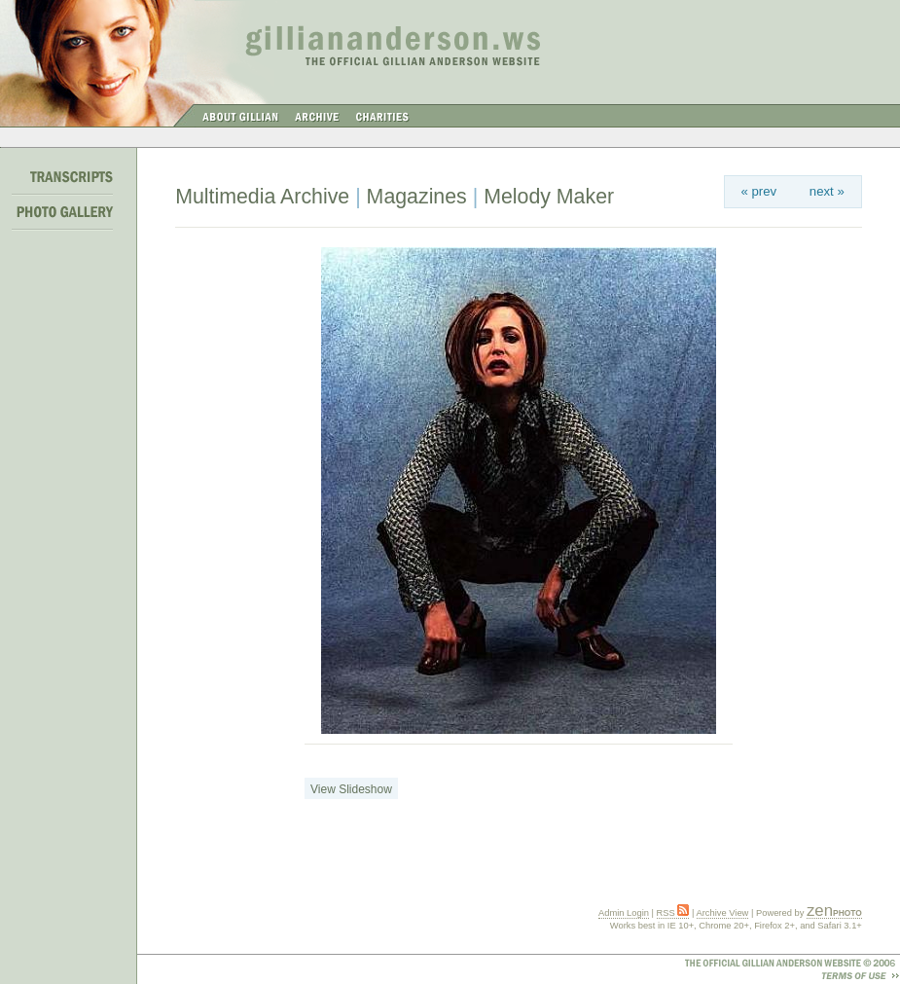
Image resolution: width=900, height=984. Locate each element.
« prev (758, 191)
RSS (673, 913)
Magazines (417, 196)
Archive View (723, 913)
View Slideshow (351, 789)
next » (827, 191)
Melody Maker (549, 196)
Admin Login (623, 913)
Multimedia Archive (262, 196)
